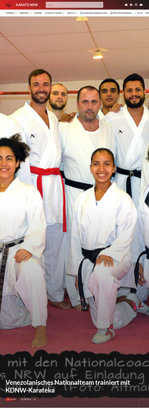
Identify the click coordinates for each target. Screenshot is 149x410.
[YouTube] (141, 4)
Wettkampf (11, 399)
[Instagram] (136, 4)
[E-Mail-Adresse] (126, 4)
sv (35, 399)
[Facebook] (131, 4)
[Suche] (74, 5)
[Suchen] (100, 5)
